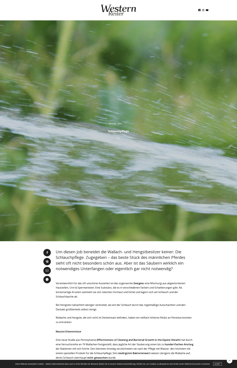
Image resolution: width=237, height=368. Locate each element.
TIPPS (119, 123)
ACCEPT (217, 364)
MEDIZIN (112, 123)
